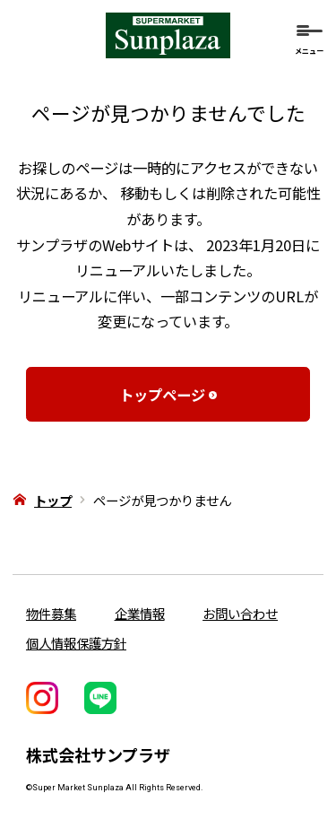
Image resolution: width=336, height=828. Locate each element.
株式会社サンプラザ (98, 754)
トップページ (159, 394)
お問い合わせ (240, 613)
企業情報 (140, 613)
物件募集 (51, 613)
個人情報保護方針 (76, 642)
